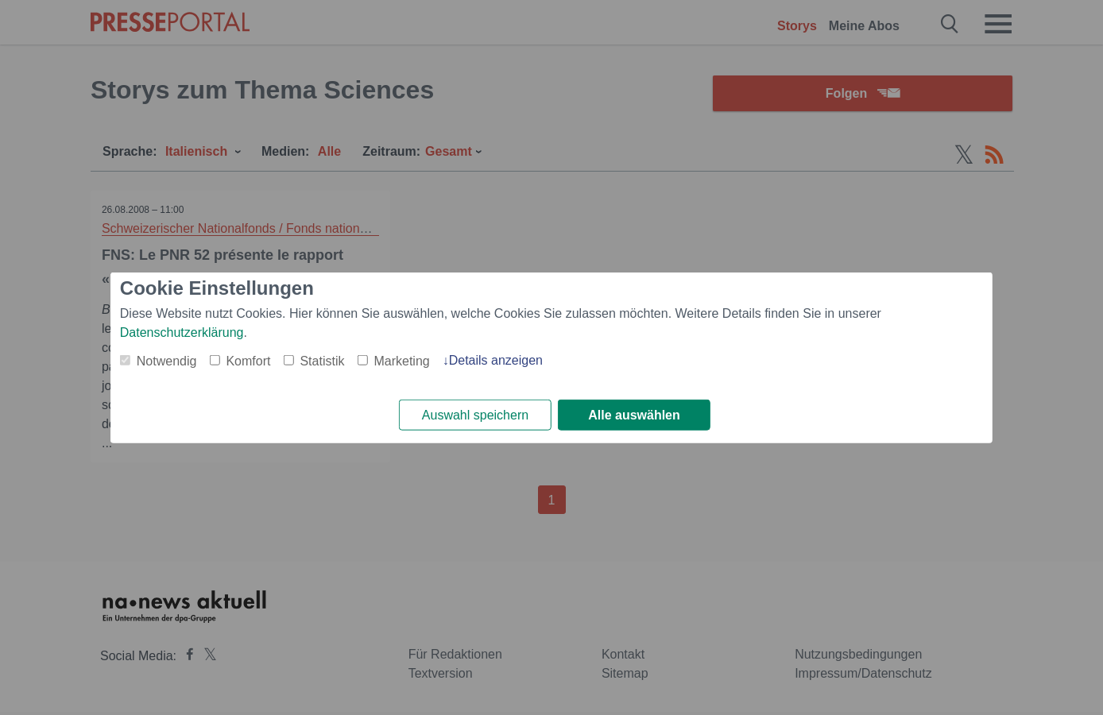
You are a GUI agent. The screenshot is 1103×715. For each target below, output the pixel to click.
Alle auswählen (634, 415)
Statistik (322, 360)
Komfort (248, 360)
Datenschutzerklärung (182, 331)
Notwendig (167, 360)
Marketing (401, 360)
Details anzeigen (496, 359)
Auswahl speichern (475, 415)
